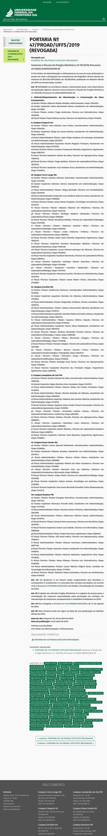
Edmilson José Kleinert (83, 678)
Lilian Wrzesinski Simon (39, 702)
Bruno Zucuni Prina (54, 672)
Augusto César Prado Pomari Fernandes (86, 669)
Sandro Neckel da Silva (82, 723)
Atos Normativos (22, 29)
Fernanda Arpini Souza (39, 690)
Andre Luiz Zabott (52, 666)
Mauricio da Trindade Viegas (62, 708)
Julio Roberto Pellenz (66, 699)
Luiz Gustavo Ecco (60, 705)
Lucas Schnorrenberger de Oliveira (64, 702)
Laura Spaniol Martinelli (86, 699)
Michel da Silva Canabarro (85, 708)
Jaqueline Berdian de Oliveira (57, 696)
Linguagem (47, 2)
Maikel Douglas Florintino (79, 705)
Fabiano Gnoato (61, 687)
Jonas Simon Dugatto (79, 696)
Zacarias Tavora (37, 729)
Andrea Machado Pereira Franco (43, 669)
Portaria (35, 29)
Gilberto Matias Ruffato (60, 693)
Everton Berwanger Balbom (41, 684)
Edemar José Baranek (85, 675)
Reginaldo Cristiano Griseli (41, 714)
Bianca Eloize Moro (38, 672)
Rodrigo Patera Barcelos (40, 720)
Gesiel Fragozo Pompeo (39, 693)
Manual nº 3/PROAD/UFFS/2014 (52, 586)
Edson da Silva (48, 681)
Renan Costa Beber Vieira (63, 714)
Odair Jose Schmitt (57, 711)
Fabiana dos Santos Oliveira (85, 684)
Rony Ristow (78, 720)
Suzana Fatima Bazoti (54, 726)
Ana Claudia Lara (65, 663)
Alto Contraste (62, 2)
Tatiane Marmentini (72, 726)
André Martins (63, 669)
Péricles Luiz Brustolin (93, 711)
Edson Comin (35, 681)
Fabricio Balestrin (76, 687)
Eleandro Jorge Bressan (65, 681)
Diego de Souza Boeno (66, 675)
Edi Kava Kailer (53, 678)
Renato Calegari (81, 714)
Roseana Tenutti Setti (94, 720)
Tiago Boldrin (87, 726)
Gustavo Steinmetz (95, 693)
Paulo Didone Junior (74, 711)
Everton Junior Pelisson (63, 684)
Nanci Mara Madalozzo (39, 711)
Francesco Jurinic (77, 690)
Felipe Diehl (90, 687)
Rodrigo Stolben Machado (61, 720)
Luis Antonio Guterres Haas (41, 705)
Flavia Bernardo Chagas (59, 690)
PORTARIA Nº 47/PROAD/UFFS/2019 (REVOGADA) (15, 55)
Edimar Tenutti (66, 678)
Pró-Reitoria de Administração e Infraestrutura (58, 29)
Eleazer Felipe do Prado (86, 681)
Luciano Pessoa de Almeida (90, 702)
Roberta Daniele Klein (39, 717)
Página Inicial (7, 29)
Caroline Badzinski (71, 672)
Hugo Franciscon (37, 696)
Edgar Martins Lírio (38, 678)
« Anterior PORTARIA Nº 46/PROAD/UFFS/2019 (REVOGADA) (65, 738)
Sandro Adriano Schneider (61, 723)
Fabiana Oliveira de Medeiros (42, 687)
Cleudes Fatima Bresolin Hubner (43, 675)
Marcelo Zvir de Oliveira (40, 708)
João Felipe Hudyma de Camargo (43, 699)
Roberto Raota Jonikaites (59, 717)
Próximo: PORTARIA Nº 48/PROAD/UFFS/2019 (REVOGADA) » (65, 743)
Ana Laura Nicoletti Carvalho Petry (87, 663)
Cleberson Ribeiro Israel (90, 672)
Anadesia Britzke (37, 666)
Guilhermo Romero (78, 693)
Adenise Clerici (50, 663)
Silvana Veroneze (37, 726)
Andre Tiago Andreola (69, 666)
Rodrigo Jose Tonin (78, 717)
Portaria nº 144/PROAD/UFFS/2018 (70, 603)
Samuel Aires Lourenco (39, 723)
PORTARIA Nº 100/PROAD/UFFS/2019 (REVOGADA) (54, 60)
